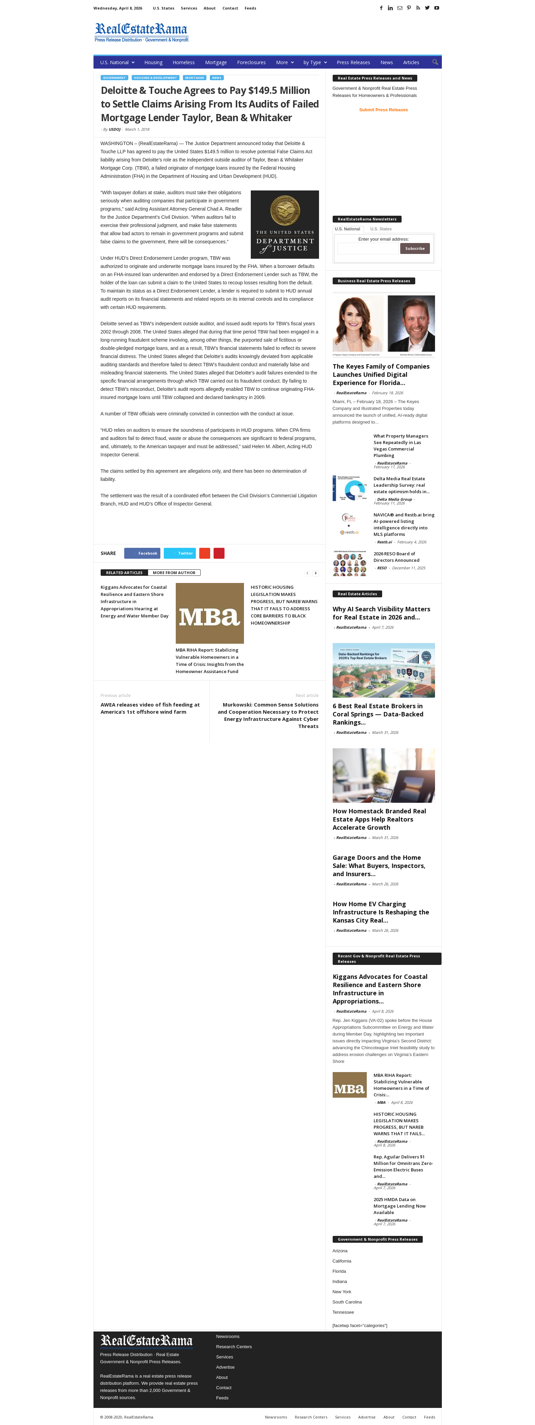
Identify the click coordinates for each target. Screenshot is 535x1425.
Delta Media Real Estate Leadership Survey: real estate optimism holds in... (402, 485)
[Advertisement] (317, 32)
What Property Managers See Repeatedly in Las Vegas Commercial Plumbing (401, 445)
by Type (315, 62)
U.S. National (117, 62)
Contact (230, 8)
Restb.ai (384, 541)
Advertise (225, 1367)
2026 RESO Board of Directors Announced (397, 557)
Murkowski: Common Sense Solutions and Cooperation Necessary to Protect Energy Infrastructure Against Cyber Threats (268, 715)
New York (342, 1291)
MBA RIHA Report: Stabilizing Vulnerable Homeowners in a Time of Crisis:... (401, 1085)
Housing (153, 62)
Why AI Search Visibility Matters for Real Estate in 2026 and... (381, 613)
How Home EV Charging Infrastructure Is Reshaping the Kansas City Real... (381, 912)
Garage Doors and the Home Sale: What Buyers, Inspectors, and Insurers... (379, 865)
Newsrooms (228, 1336)
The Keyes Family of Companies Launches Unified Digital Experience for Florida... (381, 374)
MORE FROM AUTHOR (174, 572)
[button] (431, 62)
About (210, 8)
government (114, 77)
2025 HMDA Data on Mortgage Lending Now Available (400, 1205)
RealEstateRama (351, 392)
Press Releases (353, 62)
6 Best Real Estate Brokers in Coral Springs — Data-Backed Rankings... (378, 714)
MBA (381, 1102)
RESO (382, 567)
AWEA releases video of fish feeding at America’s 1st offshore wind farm (150, 708)
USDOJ (114, 129)
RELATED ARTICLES (124, 572)
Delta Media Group (394, 499)
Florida (339, 1271)
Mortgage (216, 62)
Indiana (340, 1281)
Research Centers (234, 1346)
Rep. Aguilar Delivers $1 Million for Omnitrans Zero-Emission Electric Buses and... (403, 1166)
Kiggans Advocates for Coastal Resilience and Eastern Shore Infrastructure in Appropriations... (380, 988)
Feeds (250, 8)
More (285, 62)
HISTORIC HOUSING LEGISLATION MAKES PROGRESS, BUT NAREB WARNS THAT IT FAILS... (399, 1124)
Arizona (340, 1250)
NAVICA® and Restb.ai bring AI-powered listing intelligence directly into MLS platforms (404, 524)
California (342, 1261)
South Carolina (347, 1302)
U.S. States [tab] (381, 229)
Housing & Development (155, 77)
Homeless (184, 62)
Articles (411, 62)
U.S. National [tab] (347, 229)
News (386, 62)
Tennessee (343, 1312)
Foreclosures (251, 62)
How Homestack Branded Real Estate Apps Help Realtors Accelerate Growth (379, 819)
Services (189, 8)
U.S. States (163, 8)
